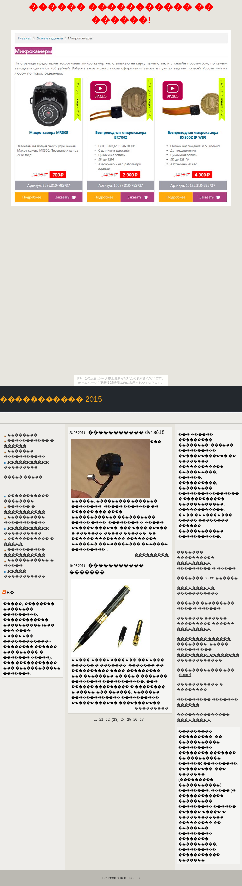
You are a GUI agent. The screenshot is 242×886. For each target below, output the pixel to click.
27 (142, 719)
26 (135, 719)
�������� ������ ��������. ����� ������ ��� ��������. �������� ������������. (208, 649)
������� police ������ (207, 578)
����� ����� (23, 477)
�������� (22, 435)
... (95, 719)
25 (129, 719)
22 (108, 719)
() (115, 719)
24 (123, 719)
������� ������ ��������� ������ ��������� (205, 623)
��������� (152, 554)
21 (101, 719)
